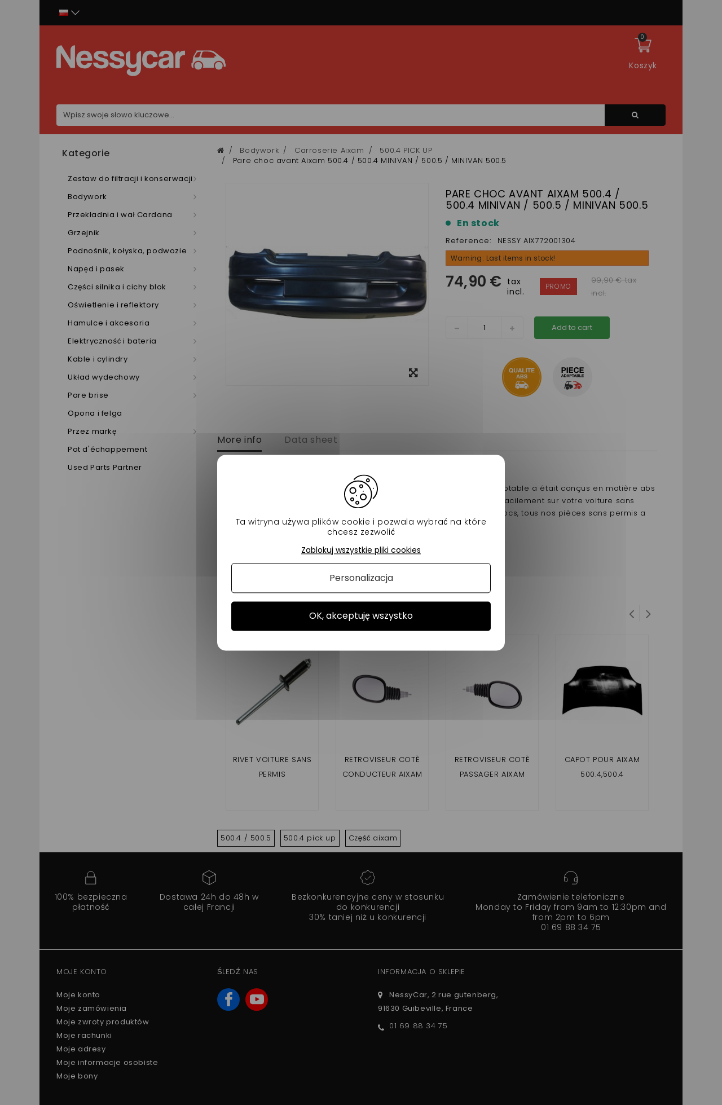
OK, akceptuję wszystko (361, 616)
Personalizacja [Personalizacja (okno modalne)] (361, 578)
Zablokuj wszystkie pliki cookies (361, 550)
